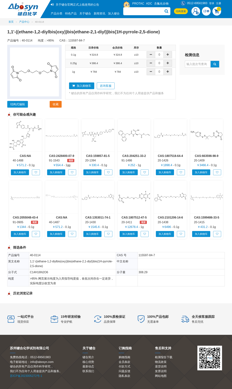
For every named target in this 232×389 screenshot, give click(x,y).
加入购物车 (81, 86)
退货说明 (161, 366)
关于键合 (85, 13)
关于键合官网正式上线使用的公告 (77, 4)
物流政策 (161, 361)
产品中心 (24, 21)
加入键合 (114, 13)
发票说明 (161, 371)
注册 (218, 3)
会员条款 (124, 361)
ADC (149, 3)
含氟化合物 (161, 3)
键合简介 (88, 357)
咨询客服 (105, 85)
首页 (11, 21)
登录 (211, 3)
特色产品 (71, 13)
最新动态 (88, 366)
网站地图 (161, 375)
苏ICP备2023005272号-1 (26, 375)
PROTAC (138, 3)
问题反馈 (124, 371)
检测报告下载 (163, 357)
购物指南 (124, 357)
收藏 (56, 104)
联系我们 (88, 371)
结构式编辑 (17, 104)
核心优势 (88, 361)
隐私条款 (124, 375)
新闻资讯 (99, 13)
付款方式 (124, 366)
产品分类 (56, 13)
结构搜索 (181, 11)
